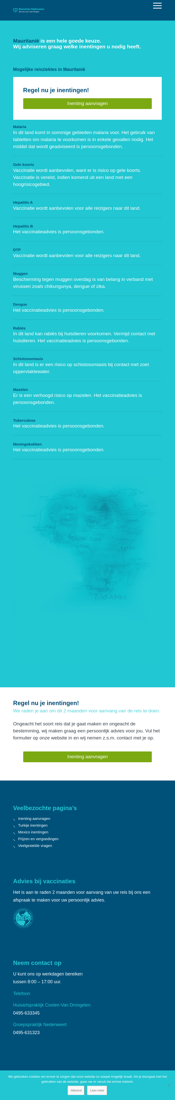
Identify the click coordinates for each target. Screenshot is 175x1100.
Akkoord (76, 1090)
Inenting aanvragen (34, 818)
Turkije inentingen (33, 825)
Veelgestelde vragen (35, 845)
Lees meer (97, 1090)
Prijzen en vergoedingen (38, 839)
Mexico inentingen (33, 832)
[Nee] (168, 1085)
